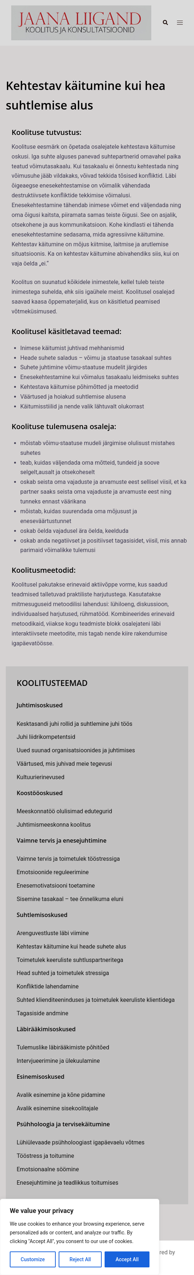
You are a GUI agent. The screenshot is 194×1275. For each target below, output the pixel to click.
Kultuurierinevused (40, 777)
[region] (79, 1237)
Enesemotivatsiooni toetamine (56, 885)
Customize (33, 1259)
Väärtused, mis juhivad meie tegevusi (64, 763)
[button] (165, 23)
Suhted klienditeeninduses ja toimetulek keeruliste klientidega (96, 999)
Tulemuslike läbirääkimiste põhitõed (63, 1047)
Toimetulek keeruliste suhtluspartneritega (70, 960)
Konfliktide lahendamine (48, 986)
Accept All (127, 1259)
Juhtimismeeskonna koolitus (54, 824)
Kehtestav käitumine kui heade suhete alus (71, 946)
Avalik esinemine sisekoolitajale (57, 1108)
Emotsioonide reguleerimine (53, 872)
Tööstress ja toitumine (45, 1155)
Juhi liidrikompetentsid (46, 736)
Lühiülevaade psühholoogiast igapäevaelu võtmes (80, 1142)
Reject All (80, 1259)
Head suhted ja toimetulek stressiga (63, 973)
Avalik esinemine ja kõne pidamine (61, 1094)
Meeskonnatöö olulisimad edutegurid (64, 811)
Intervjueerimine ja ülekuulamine (58, 1060)
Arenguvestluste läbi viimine (53, 933)
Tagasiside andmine (42, 1013)
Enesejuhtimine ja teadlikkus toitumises (67, 1182)
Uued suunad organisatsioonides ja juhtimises (76, 750)
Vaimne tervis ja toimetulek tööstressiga (68, 858)
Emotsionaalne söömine (48, 1169)
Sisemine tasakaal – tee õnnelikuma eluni (70, 899)
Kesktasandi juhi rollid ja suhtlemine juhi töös (74, 723)
